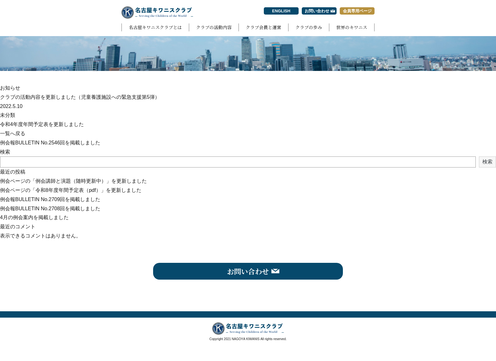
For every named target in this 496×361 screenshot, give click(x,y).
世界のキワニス (351, 27)
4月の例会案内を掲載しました (34, 217)
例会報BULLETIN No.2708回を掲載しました (50, 208)
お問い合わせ (317, 11)
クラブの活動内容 (214, 27)
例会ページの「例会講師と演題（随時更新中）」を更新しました (73, 181)
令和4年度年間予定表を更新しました (42, 124)
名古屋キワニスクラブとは (155, 27)
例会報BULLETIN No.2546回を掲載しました (50, 142)
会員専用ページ (357, 11)
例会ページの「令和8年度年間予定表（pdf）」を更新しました (70, 190)
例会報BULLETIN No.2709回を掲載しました (50, 199)
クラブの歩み (308, 27)
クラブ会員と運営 (263, 27)
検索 (5, 152)
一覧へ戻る (12, 133)
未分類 (7, 115)
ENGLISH (281, 11)
